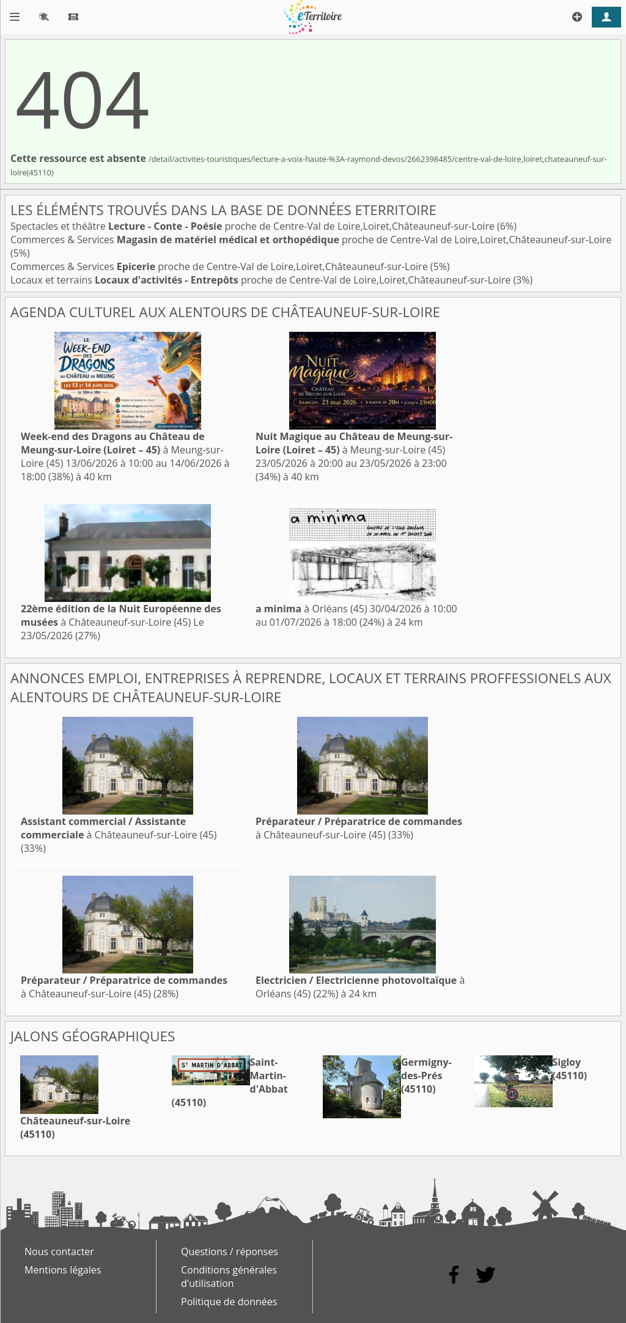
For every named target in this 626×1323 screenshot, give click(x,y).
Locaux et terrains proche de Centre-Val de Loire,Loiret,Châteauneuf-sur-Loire (261, 280)
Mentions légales (62, 1270)
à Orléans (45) (311, 608)
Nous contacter (59, 1251)
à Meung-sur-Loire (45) (122, 450)
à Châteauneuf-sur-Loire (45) (121, 615)
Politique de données (229, 1301)
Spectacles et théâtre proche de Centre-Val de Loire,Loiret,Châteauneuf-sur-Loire (253, 226)
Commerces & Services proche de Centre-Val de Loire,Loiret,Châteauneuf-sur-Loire (310, 239)
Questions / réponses (229, 1251)
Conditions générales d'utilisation (229, 1276)
